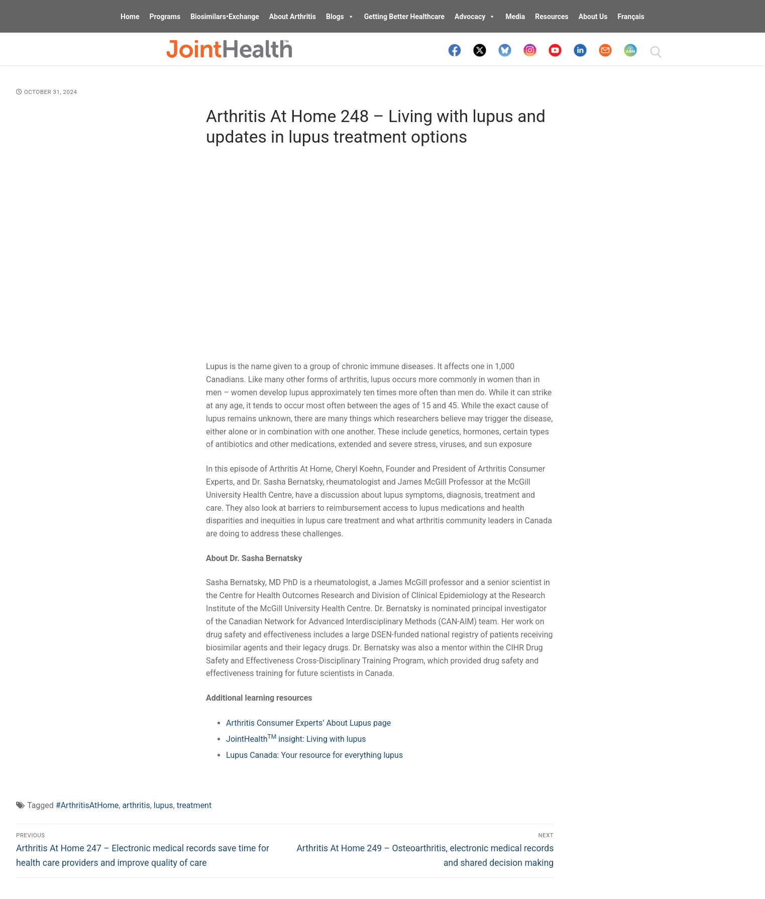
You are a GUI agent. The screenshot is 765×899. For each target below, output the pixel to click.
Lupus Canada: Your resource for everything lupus (314, 755)
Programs (165, 17)
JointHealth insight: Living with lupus (296, 739)
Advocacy (475, 17)
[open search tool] (656, 52)
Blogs (340, 17)
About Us (593, 17)
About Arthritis (292, 17)
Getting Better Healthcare (404, 17)
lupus (163, 805)
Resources (552, 17)
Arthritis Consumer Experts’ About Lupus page (308, 723)
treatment (194, 805)
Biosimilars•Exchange (224, 17)
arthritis (136, 805)
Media (515, 17)
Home (130, 17)
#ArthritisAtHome (87, 805)
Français (630, 17)
